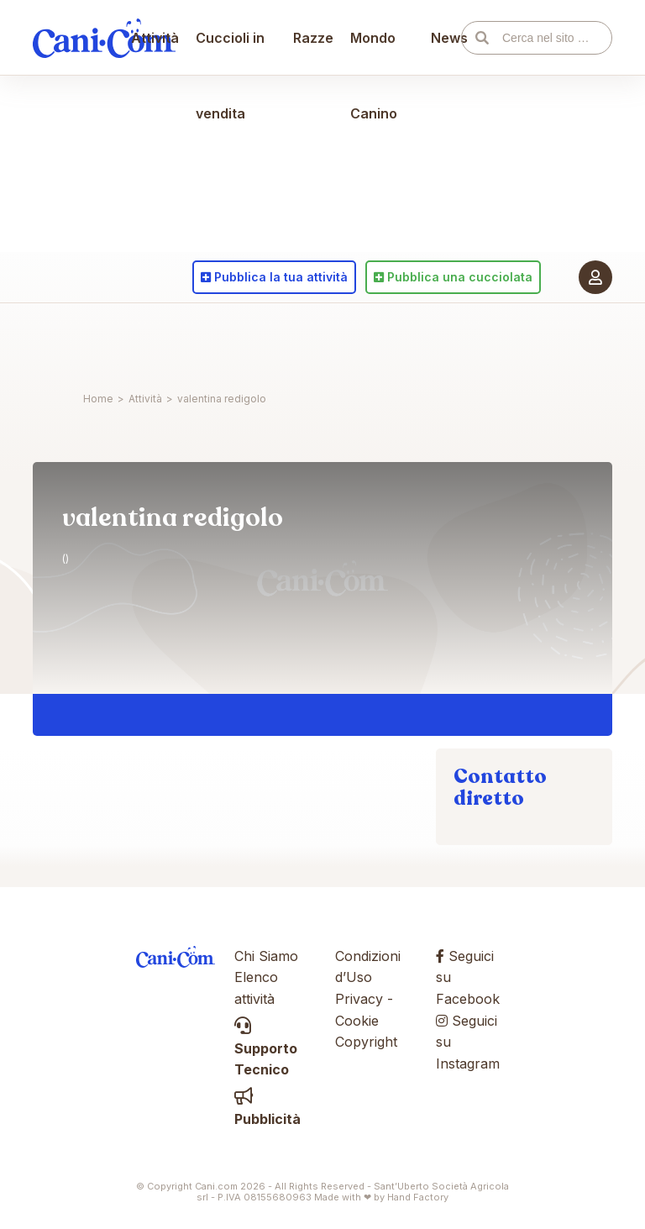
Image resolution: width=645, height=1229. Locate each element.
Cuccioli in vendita (238, 378)
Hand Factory (417, 1197)
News (442, 340)
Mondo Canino (373, 378)
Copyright (366, 1041)
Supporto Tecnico (265, 1048)
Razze (313, 340)
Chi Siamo (266, 956)
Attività (163, 340)
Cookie (357, 1020)
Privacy (359, 998)
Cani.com (104, 340)
